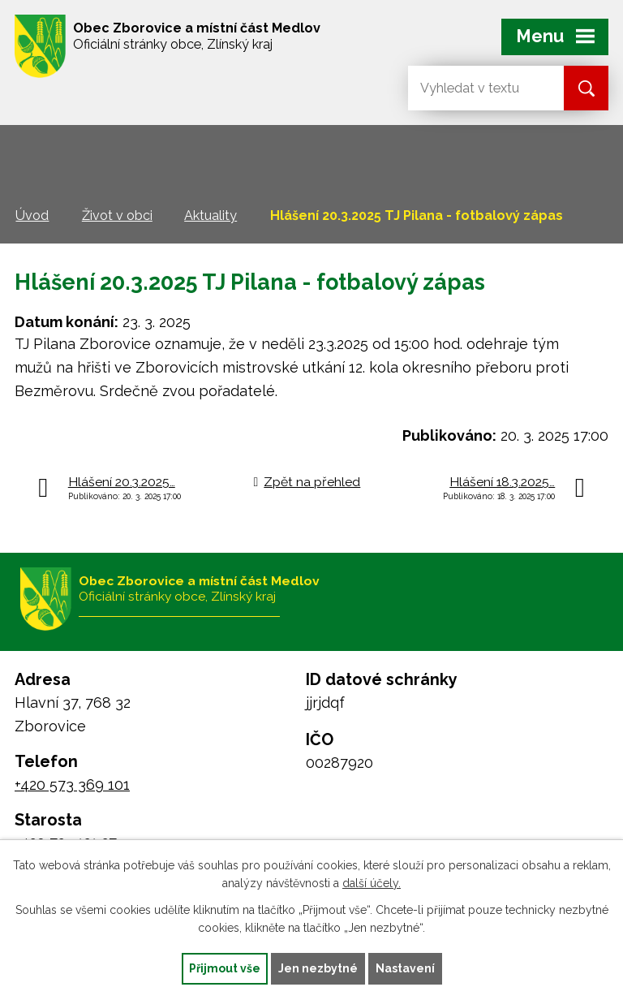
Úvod (32, 215)
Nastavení (405, 968)
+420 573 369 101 (72, 784)
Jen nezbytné (318, 968)
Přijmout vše (224, 968)
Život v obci (117, 215)
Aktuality (210, 215)
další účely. (371, 883)
